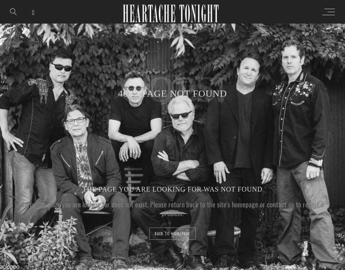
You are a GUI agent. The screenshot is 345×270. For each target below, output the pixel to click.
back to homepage (172, 233)
